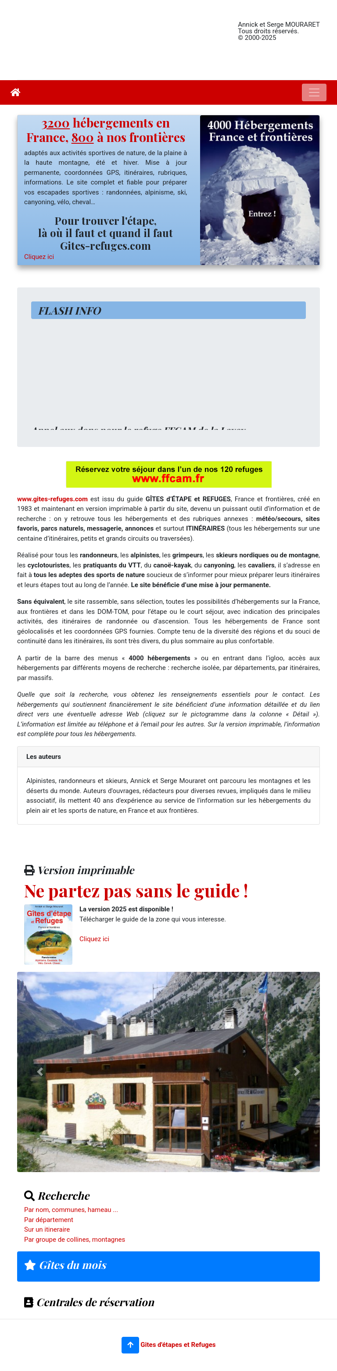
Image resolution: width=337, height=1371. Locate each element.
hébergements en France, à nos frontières (105, 129)
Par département (48, 1220)
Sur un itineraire (47, 1229)
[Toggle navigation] (314, 92)
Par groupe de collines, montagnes (74, 1239)
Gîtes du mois (65, 1265)
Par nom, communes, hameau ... (71, 1210)
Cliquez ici (39, 257)
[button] (130, 1345)
